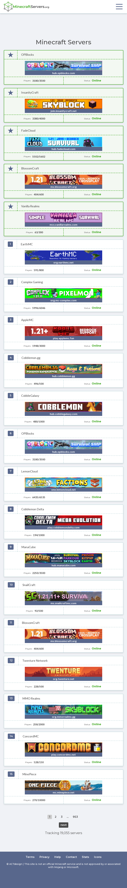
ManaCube (28, 547)
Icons (98, 857)
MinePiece (29, 774)
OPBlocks (27, 54)
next (64, 825)
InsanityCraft (30, 92)
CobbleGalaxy (30, 395)
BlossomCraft (30, 168)
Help (57, 857)
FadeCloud (28, 130)
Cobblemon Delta (32, 509)
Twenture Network (35, 660)
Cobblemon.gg (30, 358)
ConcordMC (31, 736)
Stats (85, 857)
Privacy (44, 857)
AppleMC (27, 320)
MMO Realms (31, 698)
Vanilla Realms (30, 206)
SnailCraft (28, 585)
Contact (71, 857)
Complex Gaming (32, 282)
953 (75, 816)
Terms (30, 857)
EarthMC (27, 244)
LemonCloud (29, 471)
